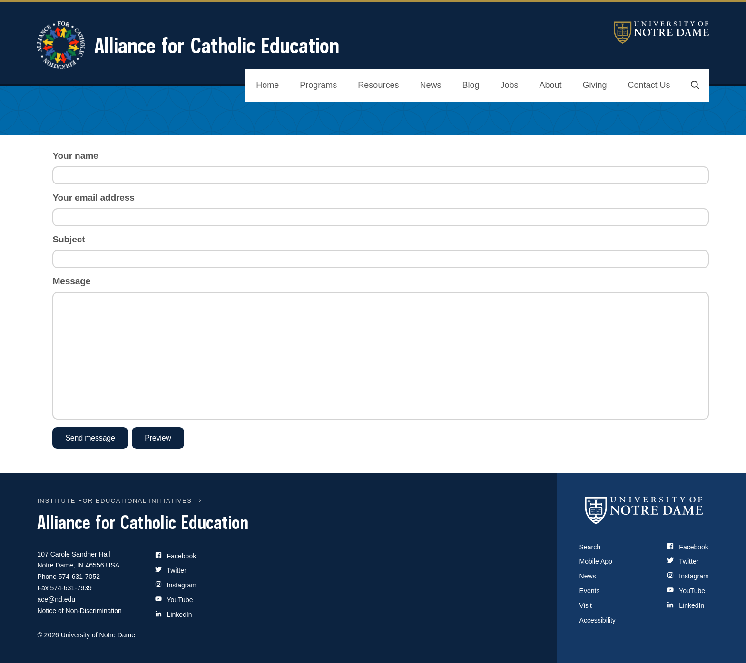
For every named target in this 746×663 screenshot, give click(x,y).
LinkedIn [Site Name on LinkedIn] (173, 614)
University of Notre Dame (661, 32)
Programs (318, 85)
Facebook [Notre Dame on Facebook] (687, 547)
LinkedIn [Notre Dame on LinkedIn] (685, 605)
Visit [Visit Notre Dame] (585, 605)
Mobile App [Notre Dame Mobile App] (595, 561)
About (550, 85)
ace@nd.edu (56, 599)
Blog (470, 85)
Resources (378, 85)
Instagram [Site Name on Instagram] (175, 585)
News (430, 85)
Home (267, 85)
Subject (68, 239)
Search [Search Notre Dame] (589, 547)
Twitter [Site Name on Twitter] (170, 570)
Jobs (509, 85)
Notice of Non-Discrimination (79, 611)
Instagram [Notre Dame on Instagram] (687, 576)
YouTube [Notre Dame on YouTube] (686, 591)
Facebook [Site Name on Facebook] (175, 556)
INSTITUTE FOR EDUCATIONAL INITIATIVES (114, 500)
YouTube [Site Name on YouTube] (174, 600)
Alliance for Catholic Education (188, 45)
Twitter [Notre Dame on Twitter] (682, 561)
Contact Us (649, 85)
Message (71, 281)
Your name (75, 156)
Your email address (93, 197)
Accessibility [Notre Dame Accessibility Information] (597, 620)
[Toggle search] (695, 85)
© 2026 (48, 635)
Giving (595, 85)
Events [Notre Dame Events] (589, 591)
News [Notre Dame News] (587, 576)
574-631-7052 (79, 576)
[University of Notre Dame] (644, 510)
